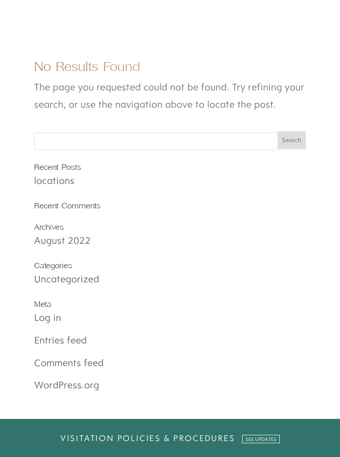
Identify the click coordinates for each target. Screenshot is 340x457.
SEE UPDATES (261, 439)
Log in (47, 317)
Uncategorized (66, 278)
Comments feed (69, 362)
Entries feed (60, 339)
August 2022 (62, 240)
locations (54, 180)
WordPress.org (66, 384)
